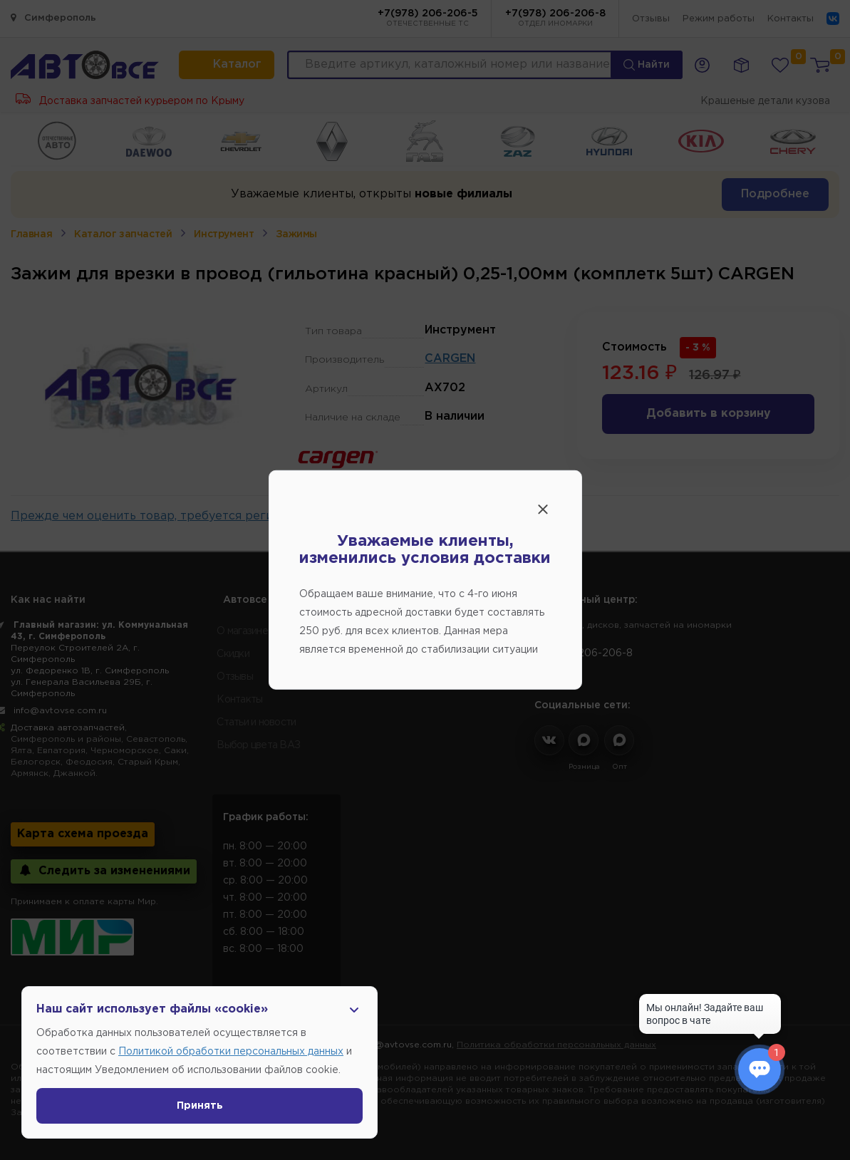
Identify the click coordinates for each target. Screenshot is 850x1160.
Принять (200, 1106)
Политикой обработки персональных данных (230, 1051)
